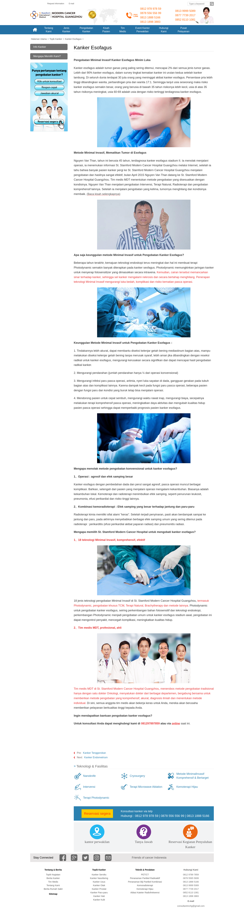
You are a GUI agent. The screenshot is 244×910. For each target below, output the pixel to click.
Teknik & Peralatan (145, 870)
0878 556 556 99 (150, 13)
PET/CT (145, 874)
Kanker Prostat (99, 889)
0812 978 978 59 (150, 8)
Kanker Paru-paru (99, 892)
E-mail (71, 3)
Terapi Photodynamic (96, 797)
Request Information (55, 3)
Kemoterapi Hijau (187, 786)
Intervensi (89, 786)
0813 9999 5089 (185, 10)
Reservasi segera (97, 813)
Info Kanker (39, 47)
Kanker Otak (99, 885)
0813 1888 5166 (150, 17)
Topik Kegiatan (53, 874)
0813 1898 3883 (150, 21)
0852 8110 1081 (185, 19)
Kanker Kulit (99, 899)
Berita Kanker (53, 878)
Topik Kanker (99, 870)
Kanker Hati (99, 896)
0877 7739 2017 (185, 15)
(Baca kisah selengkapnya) (103, 194)
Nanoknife (89, 775)
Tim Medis (53, 882)
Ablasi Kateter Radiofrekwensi (145, 892)
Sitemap (53, 894)
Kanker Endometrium (96, 757)
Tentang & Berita (53, 870)
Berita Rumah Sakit (53, 889)
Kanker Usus (99, 882)
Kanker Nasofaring (99, 878)
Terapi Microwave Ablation (146, 786)
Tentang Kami (53, 885)
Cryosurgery (137, 775)
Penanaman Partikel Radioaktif (145, 878)
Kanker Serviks (99, 874)
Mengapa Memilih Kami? (47, 56)
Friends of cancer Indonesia (149, 857)
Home (35, 29)
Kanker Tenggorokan (94, 753)
